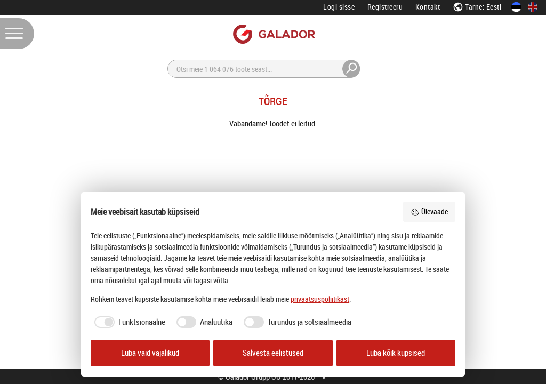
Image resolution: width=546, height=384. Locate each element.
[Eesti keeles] (516, 7)
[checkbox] (128, 322)
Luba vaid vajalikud (150, 353)
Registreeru (385, 7)
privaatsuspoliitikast (320, 299)
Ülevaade (429, 211)
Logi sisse (339, 7)
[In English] (532, 7)
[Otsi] (264, 68)
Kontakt (427, 7)
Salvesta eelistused (273, 353)
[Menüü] (17, 33)
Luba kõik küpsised (395, 353)
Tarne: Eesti (477, 7)
